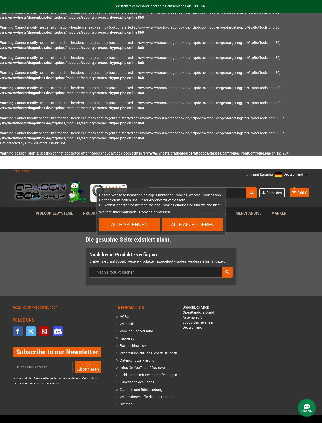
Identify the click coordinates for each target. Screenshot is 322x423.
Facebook (18, 331)
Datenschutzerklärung (137, 360)
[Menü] (123, 187)
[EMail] (43, 367)
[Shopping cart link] (299, 192)
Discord (58, 331)
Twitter (31, 331)
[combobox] (160, 272)
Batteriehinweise (133, 346)
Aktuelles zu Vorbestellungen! (35, 307)
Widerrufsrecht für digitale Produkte (147, 397)
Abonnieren (88, 367)
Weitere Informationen (117, 212)
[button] (291, 175)
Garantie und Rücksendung (141, 390)
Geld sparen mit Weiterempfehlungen (148, 375)
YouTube (44, 331)
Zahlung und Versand (136, 331)
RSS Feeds (21, 171)
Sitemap (126, 404)
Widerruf (126, 324)
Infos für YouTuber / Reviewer (143, 368)
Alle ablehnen (129, 224)
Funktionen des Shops (137, 382)
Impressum (128, 338)
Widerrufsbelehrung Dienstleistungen (148, 353)
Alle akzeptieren (192, 224)
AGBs (124, 317)
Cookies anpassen (154, 212)
